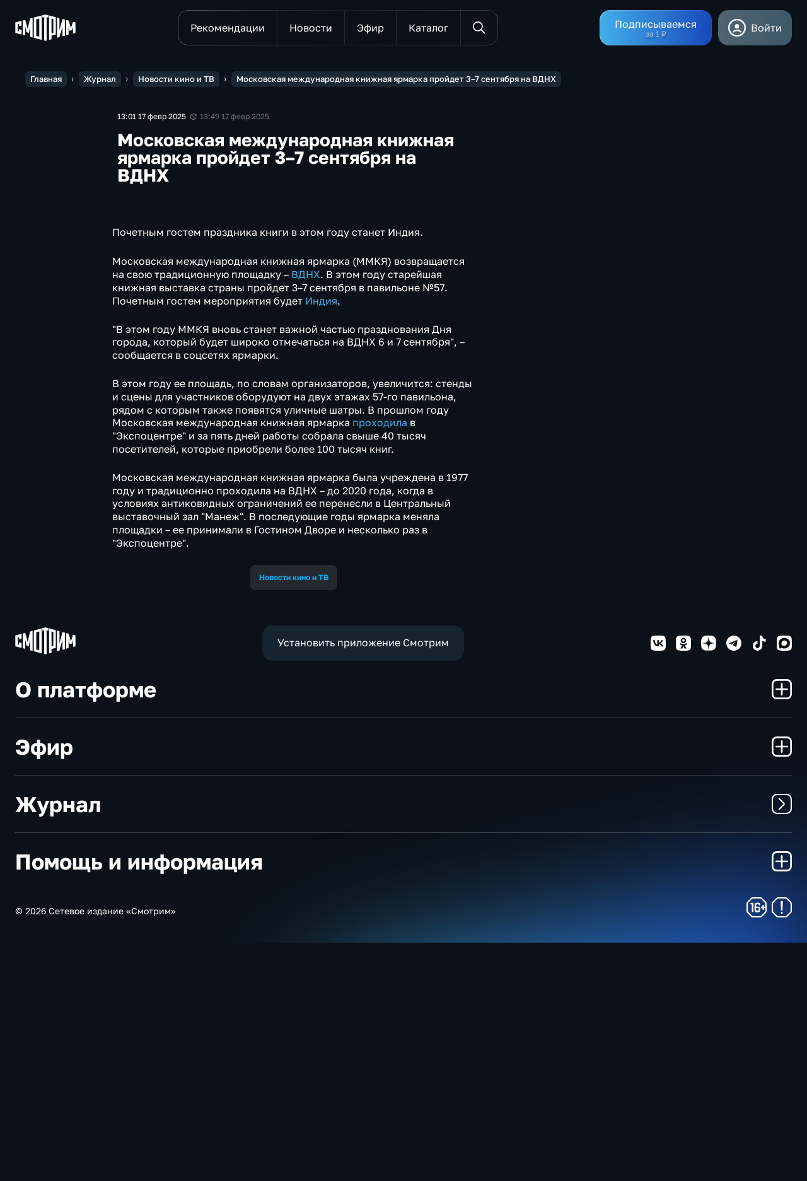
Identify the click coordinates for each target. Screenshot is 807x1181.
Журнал (403, 1042)
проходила (379, 661)
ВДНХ (305, 513)
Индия (321, 539)
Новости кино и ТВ (293, 815)
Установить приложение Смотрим (363, 881)
